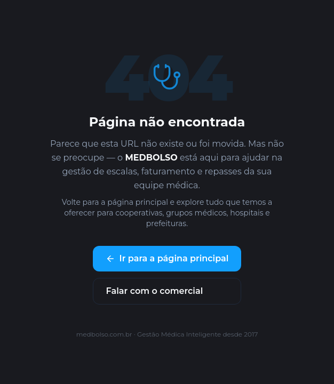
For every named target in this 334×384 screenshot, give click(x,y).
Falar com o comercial (154, 291)
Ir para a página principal (167, 258)
